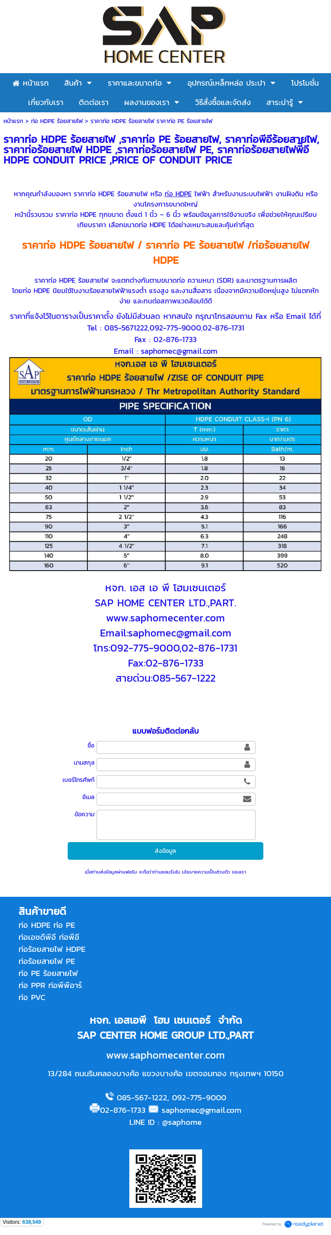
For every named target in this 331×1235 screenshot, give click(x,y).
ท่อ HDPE (178, 193)
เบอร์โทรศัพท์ (78, 779)
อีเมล (88, 797)
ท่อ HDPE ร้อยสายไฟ (57, 121)
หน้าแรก (13, 121)
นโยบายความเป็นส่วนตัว (206, 871)
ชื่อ (90, 745)
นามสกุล (84, 762)
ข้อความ (84, 814)
